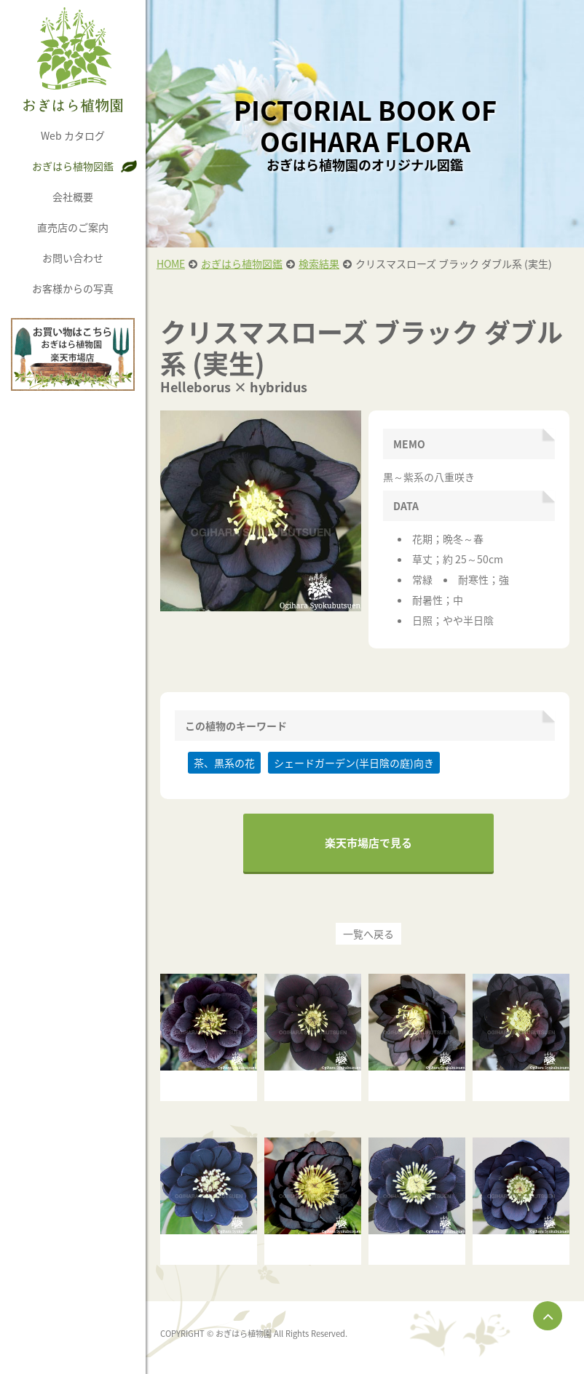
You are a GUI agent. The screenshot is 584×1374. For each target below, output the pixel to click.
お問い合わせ (72, 257)
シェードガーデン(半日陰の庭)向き (354, 762)
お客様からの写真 (73, 288)
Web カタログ (73, 135)
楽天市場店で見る (368, 843)
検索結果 (319, 263)
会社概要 (72, 196)
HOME (171, 263)
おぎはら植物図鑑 (73, 166)
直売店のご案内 (72, 227)
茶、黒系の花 (224, 762)
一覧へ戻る (368, 933)
